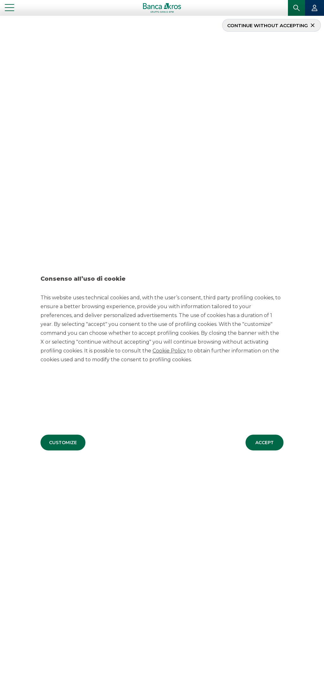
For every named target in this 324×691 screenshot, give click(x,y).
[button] (62, 442)
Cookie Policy (169, 350)
